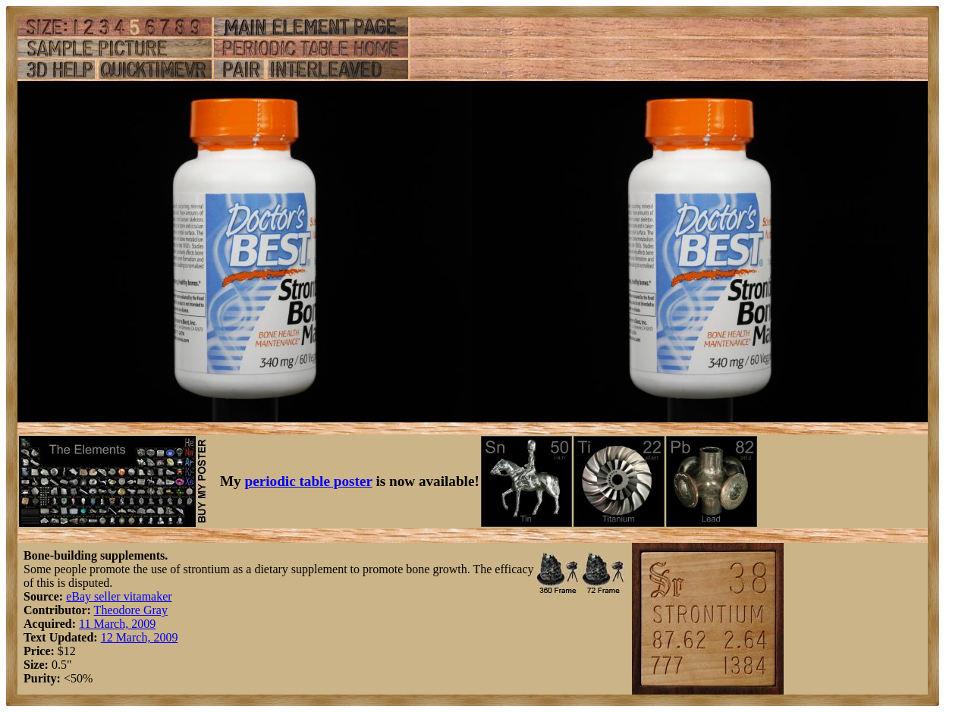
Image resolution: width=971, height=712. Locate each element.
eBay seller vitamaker (119, 596)
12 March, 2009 (139, 637)
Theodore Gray (131, 610)
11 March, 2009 (117, 623)
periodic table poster (308, 481)
